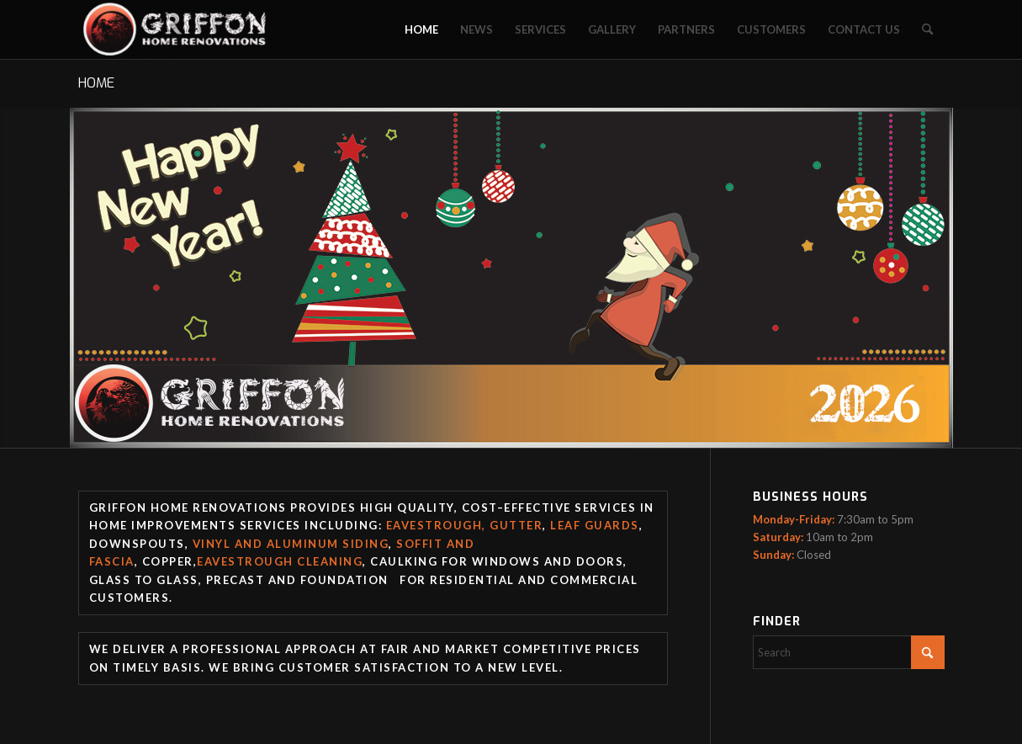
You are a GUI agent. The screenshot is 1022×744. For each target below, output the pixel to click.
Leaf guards (594, 525)
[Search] (927, 29)
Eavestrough (434, 525)
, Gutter (512, 525)
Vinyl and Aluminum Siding (291, 543)
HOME (96, 83)
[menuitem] (421, 29)
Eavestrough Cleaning (280, 561)
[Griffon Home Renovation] (178, 29)
